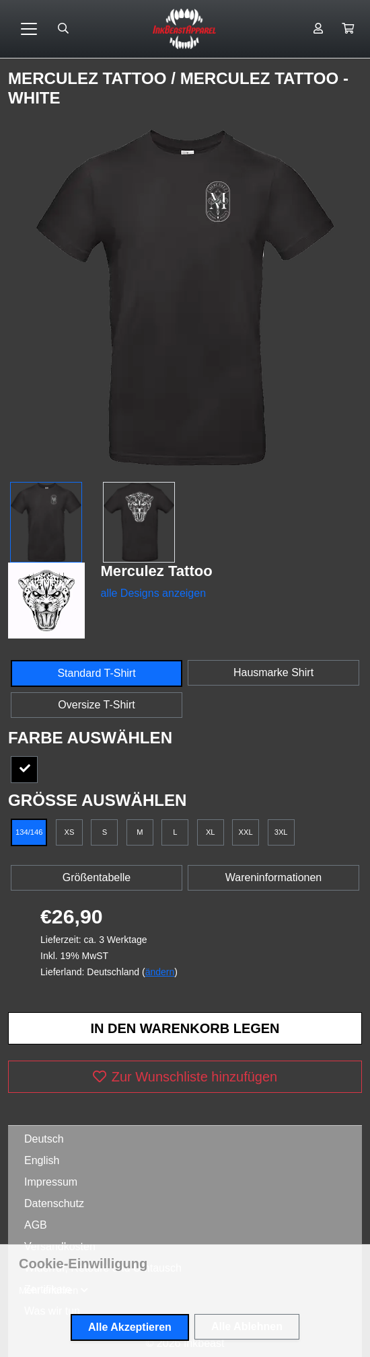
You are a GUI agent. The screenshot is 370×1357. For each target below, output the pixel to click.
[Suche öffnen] (63, 29)
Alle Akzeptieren (130, 1327)
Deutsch (44, 1139)
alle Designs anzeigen (154, 593)
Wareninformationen (273, 877)
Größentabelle (97, 877)
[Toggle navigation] (29, 29)
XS (69, 832)
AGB (35, 1225)
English (41, 1160)
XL (210, 832)
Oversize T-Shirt (96, 704)
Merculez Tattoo (89, 78)
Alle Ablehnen (247, 1326)
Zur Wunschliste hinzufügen (185, 1076)
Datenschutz (54, 1203)
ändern (160, 972)
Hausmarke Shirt (273, 672)
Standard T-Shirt (96, 673)
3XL (281, 832)
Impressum (50, 1182)
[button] (348, 29)
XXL (246, 832)
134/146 (28, 832)
